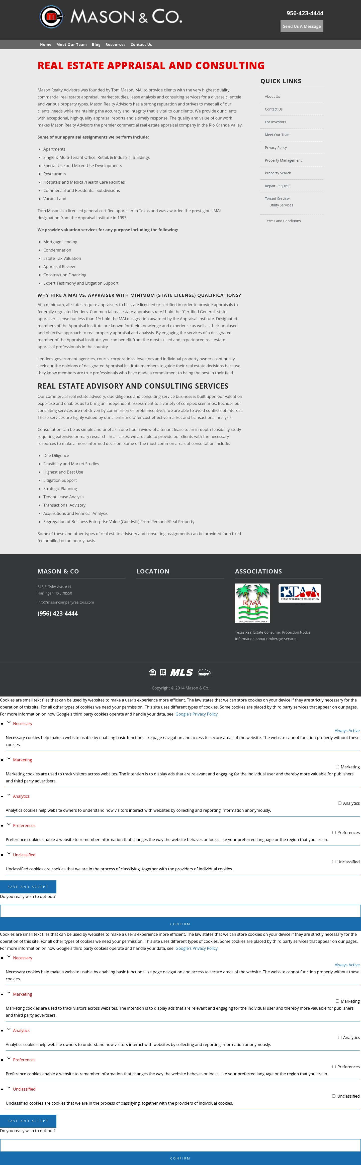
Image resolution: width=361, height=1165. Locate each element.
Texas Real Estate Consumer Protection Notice (273, 632)
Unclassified (24, 855)
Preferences (24, 825)
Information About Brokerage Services (266, 638)
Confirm (180, 924)
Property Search (278, 173)
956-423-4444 (305, 13)
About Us (272, 96)
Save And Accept (28, 887)
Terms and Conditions (283, 220)
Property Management (283, 160)
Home (45, 44)
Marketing (22, 760)
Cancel (180, 911)
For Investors (275, 122)
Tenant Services (278, 198)
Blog (96, 44)
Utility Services (281, 205)
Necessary (22, 723)
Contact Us (141, 44)
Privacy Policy (276, 147)
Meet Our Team (71, 44)
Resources (116, 44)
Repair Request (277, 185)
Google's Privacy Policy (196, 714)
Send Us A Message (302, 26)
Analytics (21, 796)
